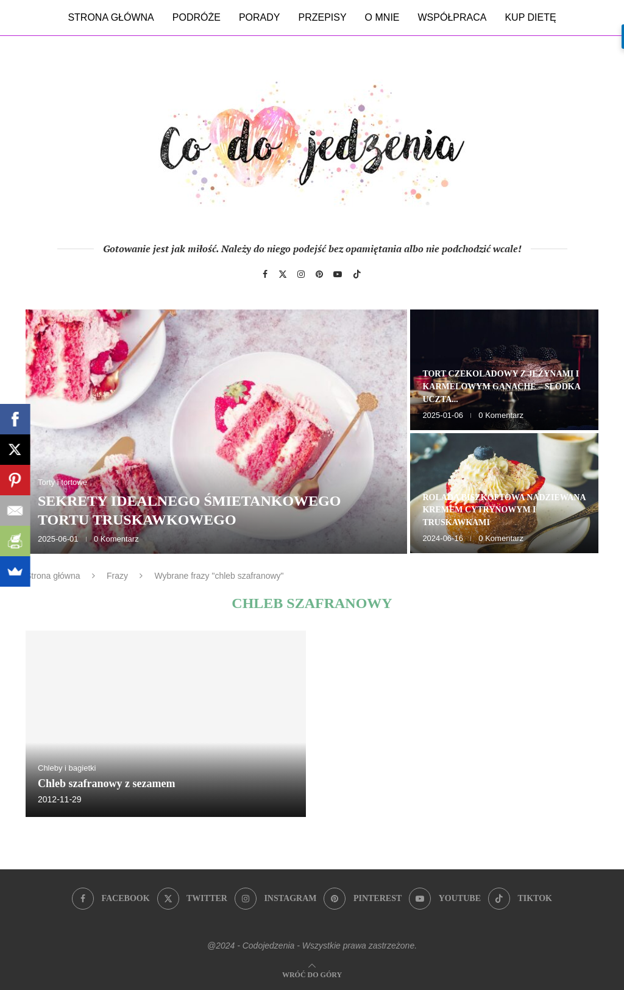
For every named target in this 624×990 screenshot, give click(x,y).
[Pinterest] (319, 274)
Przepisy (322, 17)
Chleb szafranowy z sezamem (106, 783)
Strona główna (111, 17)
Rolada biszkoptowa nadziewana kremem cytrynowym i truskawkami (503, 510)
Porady (259, 17)
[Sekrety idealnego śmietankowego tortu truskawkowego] (216, 431)
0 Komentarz (116, 538)
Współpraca (452, 17)
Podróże (196, 17)
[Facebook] (265, 274)
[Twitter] (282, 274)
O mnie (382, 17)
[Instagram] (301, 274)
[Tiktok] (357, 274)
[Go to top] (312, 974)
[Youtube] (337, 274)
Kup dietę (530, 17)
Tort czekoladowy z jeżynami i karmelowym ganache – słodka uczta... (501, 386)
